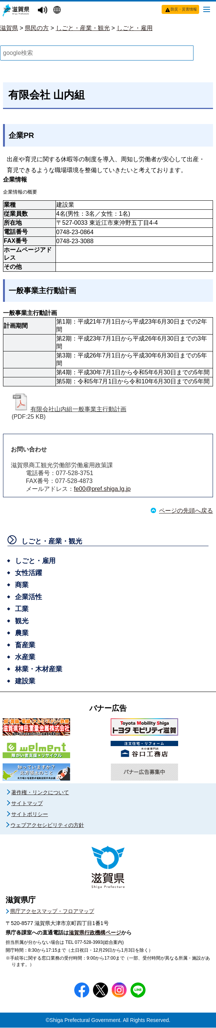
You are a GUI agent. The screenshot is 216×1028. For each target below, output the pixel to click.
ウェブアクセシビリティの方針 (47, 825)
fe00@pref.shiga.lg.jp (102, 489)
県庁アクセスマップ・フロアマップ (52, 911)
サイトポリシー (29, 814)
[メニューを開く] (206, 9)
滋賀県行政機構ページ (95, 933)
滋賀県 (9, 28)
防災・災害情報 (184, 9)
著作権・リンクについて (40, 793)
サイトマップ (27, 804)
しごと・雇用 (135, 28)
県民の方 (37, 28)
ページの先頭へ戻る (186, 511)
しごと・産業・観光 (83, 28)
